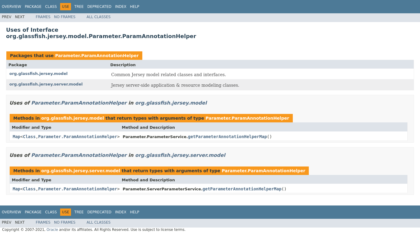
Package (33, 7)
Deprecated (99, 7)
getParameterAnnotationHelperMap (227, 136)
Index (121, 7)
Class (51, 7)
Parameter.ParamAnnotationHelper (97, 55)
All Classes (99, 17)
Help (134, 7)
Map (16, 136)
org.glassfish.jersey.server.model (45, 84)
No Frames (65, 17)
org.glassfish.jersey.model (38, 73)
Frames (43, 17)
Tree (79, 7)
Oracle (52, 230)
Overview (11, 7)
